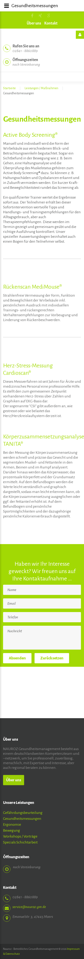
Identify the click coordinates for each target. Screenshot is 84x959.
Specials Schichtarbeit (20, 842)
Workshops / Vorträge (20, 836)
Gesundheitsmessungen (22, 819)
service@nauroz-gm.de (29, 903)
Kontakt (50, 23)
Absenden (17, 658)
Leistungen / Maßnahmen (41, 88)
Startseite (9, 88)
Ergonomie (12, 824)
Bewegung (11, 830)
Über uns (34, 23)
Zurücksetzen (51, 658)
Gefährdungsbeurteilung (23, 813)
